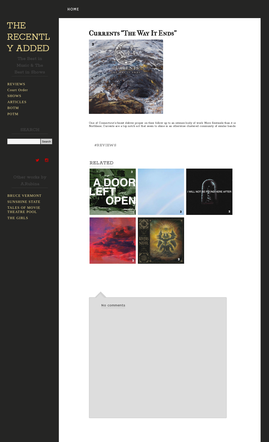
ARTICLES (16, 102)
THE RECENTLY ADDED (28, 37)
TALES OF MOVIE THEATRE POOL (23, 210)
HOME (73, 9)
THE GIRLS (17, 218)
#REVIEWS (105, 145)
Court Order (17, 90)
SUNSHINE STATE (24, 202)
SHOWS (14, 96)
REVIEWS (16, 84)
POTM (12, 114)
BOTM (13, 108)
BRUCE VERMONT (24, 196)
